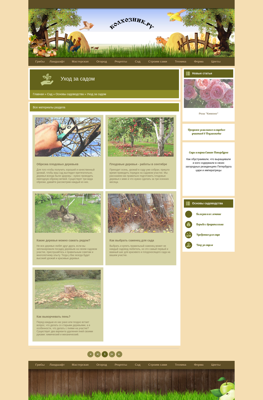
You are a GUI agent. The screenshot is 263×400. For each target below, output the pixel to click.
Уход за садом (96, 94)
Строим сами (157, 61)
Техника (180, 61)
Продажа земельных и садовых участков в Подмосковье (206, 131)
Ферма (198, 61)
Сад (138, 61)
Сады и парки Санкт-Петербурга (208, 152)
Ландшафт (57, 61)
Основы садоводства (70, 94)
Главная (38, 94)
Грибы (40, 61)
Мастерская (80, 61)
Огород (101, 61)
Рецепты (121, 61)
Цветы (215, 61)
